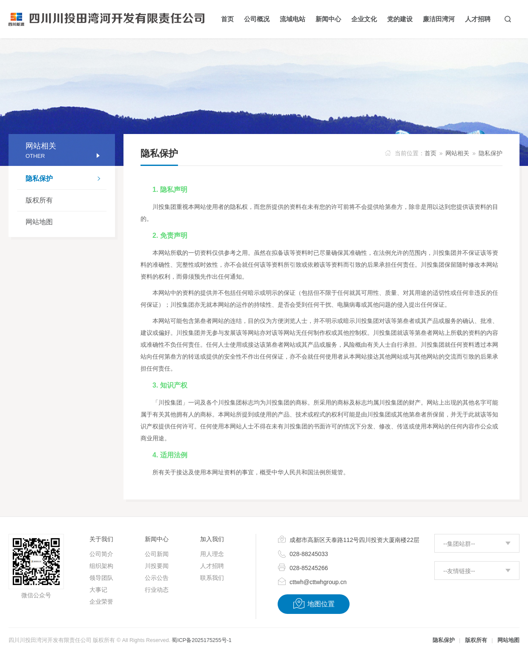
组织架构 (101, 565)
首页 (430, 153)
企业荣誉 (101, 601)
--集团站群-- (459, 543)
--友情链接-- (459, 571)
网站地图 (39, 221)
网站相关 (457, 153)
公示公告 (157, 577)
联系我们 (212, 577)
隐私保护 (66, 179)
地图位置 (314, 603)
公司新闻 (157, 554)
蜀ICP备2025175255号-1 (201, 640)
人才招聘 (212, 565)
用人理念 (212, 554)
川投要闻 (157, 565)
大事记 (98, 589)
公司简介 (101, 554)
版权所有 (39, 200)
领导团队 (101, 577)
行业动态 (157, 589)
